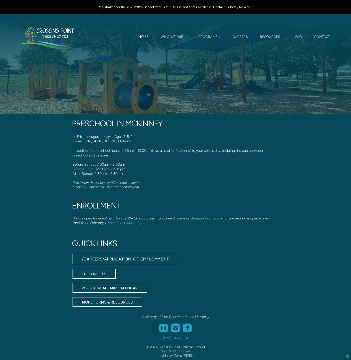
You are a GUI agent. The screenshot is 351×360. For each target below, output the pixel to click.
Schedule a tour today (125, 223)
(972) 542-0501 (175, 338)
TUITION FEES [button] (94, 274)
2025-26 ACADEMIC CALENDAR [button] (110, 288)
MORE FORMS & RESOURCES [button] (107, 302)
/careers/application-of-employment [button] (125, 259)
